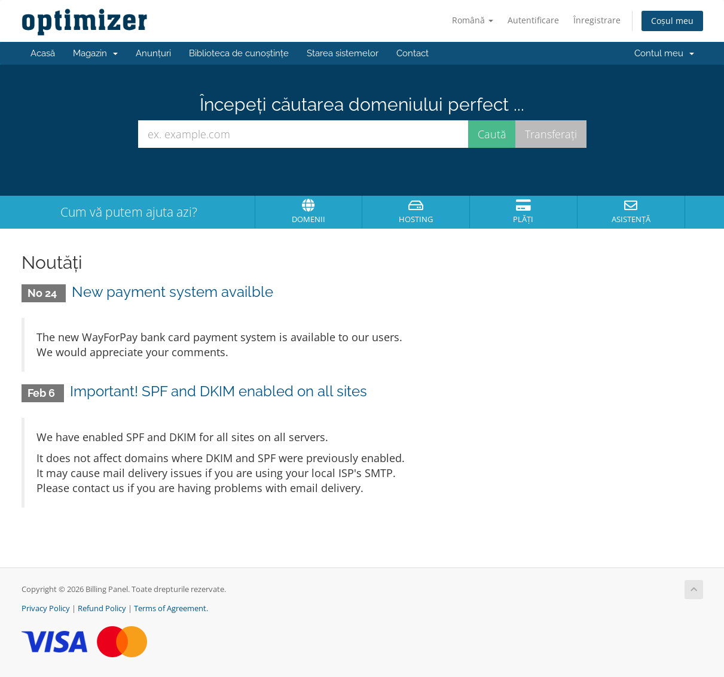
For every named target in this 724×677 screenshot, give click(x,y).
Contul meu (664, 53)
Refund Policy (102, 608)
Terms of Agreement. (171, 608)
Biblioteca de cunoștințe (239, 53)
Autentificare (533, 20)
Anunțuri (153, 53)
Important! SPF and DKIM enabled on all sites (218, 391)
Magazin (95, 53)
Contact (412, 53)
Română (472, 20)
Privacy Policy (46, 608)
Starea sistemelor (342, 53)
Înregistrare (597, 20)
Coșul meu (672, 20)
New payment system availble (172, 291)
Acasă (42, 53)
